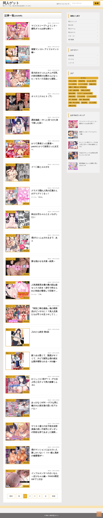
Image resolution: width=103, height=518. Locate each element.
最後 (53, 496)
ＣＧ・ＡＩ (71, 36)
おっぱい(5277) (91, 81)
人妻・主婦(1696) (74, 90)
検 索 (96, 3)
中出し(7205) (72, 81)
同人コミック (72, 21)
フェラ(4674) (72, 84)
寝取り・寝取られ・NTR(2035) (77, 87)
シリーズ (71, 63)
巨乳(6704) (82, 81)
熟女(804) (84, 102)
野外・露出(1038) (84, 99)
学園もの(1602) (85, 90)
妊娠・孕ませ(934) (74, 102)
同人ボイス (71, 32)
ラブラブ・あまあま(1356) (85, 93)
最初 (11, 496)
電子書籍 (71, 39)
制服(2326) (93, 84)
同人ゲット (56, 515)
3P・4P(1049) (73, 99)
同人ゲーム (71, 28)
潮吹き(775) (72, 105)
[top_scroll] (99, 514)
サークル (71, 59)
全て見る (83, 78)
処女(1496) (72, 93)
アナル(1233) (81, 96)
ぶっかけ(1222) (91, 96)
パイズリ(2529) (83, 84)
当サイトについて (63, 4)
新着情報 (71, 55)
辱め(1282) (72, 96)
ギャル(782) (93, 102)
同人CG (70, 25)
